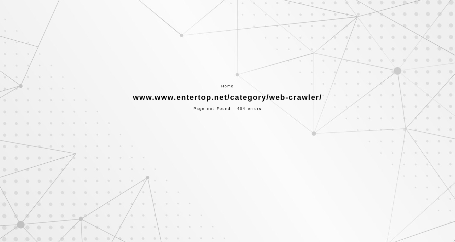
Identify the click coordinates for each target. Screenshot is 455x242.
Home (227, 86)
